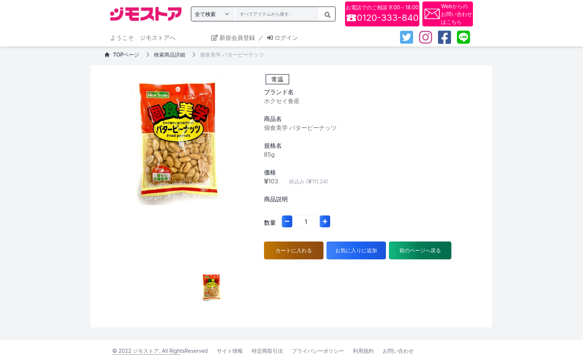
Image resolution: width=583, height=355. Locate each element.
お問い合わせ (398, 351)
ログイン (282, 37)
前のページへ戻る (420, 250)
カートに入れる (294, 250)
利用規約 (363, 351)
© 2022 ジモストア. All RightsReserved (160, 351)
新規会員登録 (233, 37)
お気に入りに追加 (356, 250)
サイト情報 (230, 351)
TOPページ (121, 54)
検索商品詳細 (169, 54)
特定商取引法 (267, 351)
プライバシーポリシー (318, 351)
